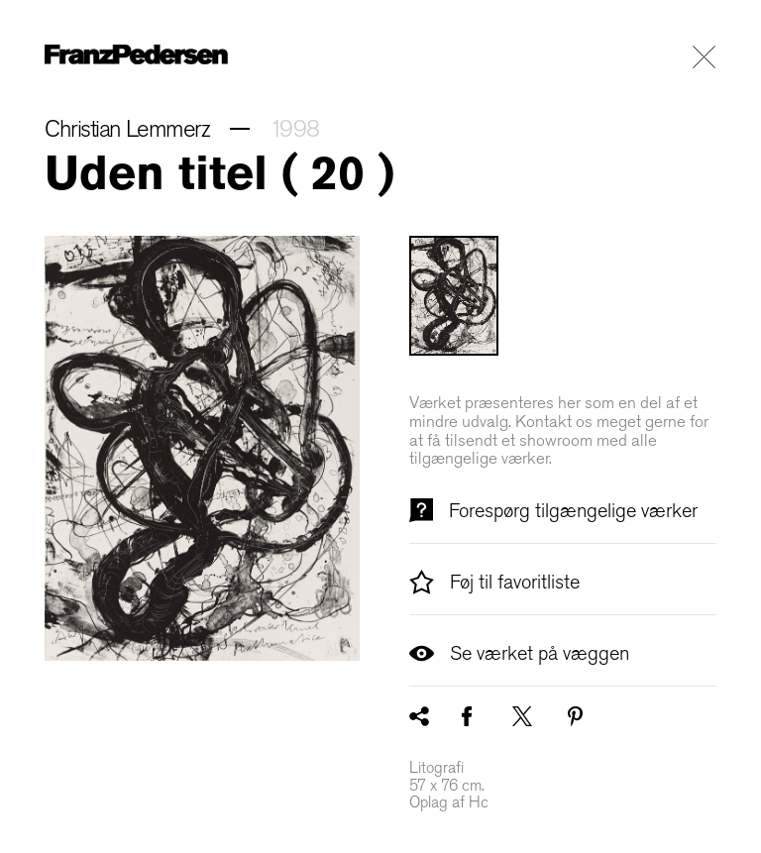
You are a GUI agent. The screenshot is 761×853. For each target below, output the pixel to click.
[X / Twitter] (522, 716)
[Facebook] (467, 716)
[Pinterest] (575, 716)
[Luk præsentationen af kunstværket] (704, 57)
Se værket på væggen (519, 653)
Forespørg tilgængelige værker (553, 510)
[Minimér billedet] (202, 448)
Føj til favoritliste (494, 581)
